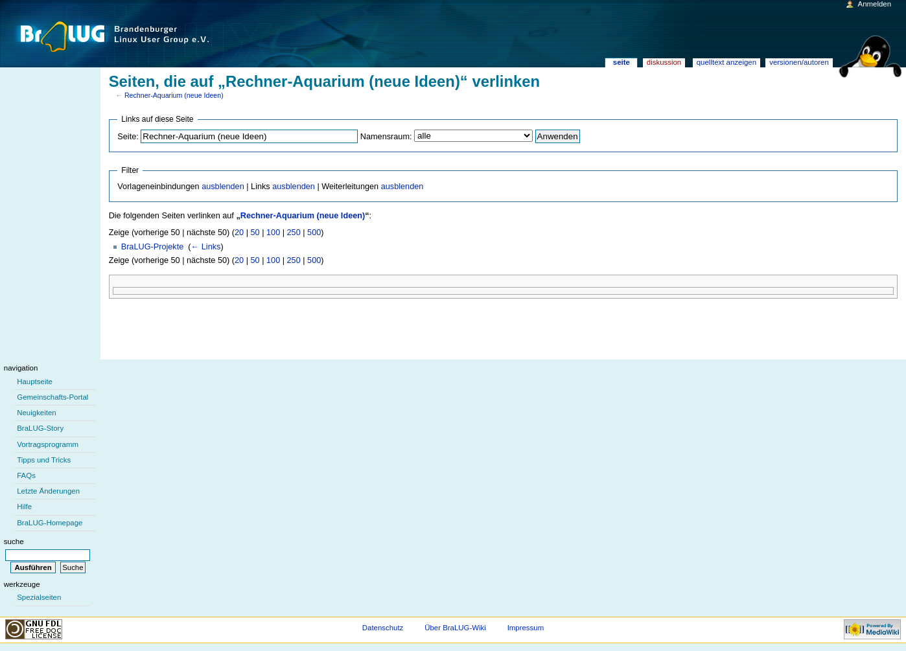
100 (273, 232)
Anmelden (875, 4)
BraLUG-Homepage (49, 523)
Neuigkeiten (36, 413)
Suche (14, 541)
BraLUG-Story (40, 428)
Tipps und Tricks (44, 460)
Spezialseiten (39, 597)
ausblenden (223, 186)
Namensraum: (386, 136)
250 (294, 232)
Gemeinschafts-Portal (52, 397)
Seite (621, 62)
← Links (206, 246)
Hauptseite (34, 381)
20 (239, 232)
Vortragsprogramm (47, 444)
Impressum (525, 628)
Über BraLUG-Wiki (455, 628)
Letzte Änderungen (48, 491)
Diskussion (664, 62)
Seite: (127, 136)
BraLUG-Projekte (152, 246)
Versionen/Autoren (799, 62)
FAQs (26, 475)
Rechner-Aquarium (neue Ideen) (174, 95)
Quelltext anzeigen (726, 62)
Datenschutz (383, 628)
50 (255, 232)
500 (314, 232)
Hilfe (24, 506)
